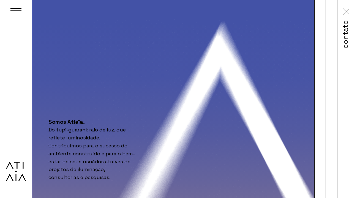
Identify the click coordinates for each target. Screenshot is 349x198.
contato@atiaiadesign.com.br (294, 83)
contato (290, 33)
